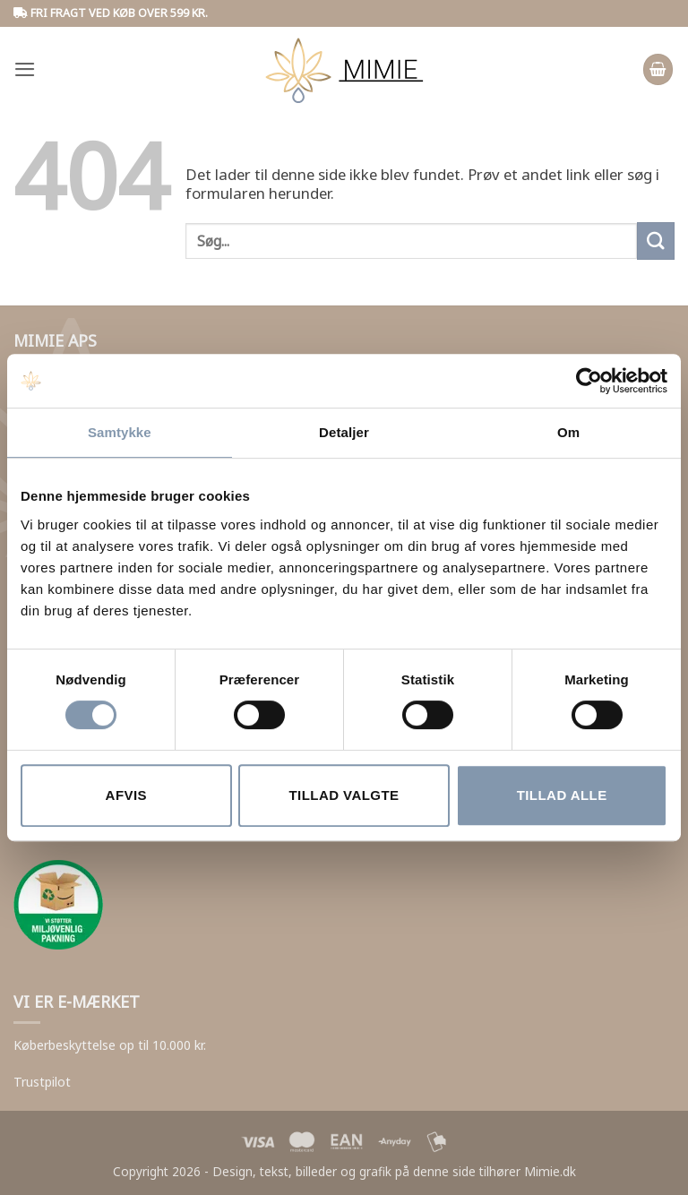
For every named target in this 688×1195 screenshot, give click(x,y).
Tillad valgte (343, 795)
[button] (25, 69)
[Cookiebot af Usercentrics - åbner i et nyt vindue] (589, 380)
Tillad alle (562, 795)
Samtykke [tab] (119, 432)
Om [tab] (568, 432)
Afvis (126, 795)
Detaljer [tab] (344, 432)
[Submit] (656, 240)
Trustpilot (42, 1081)
